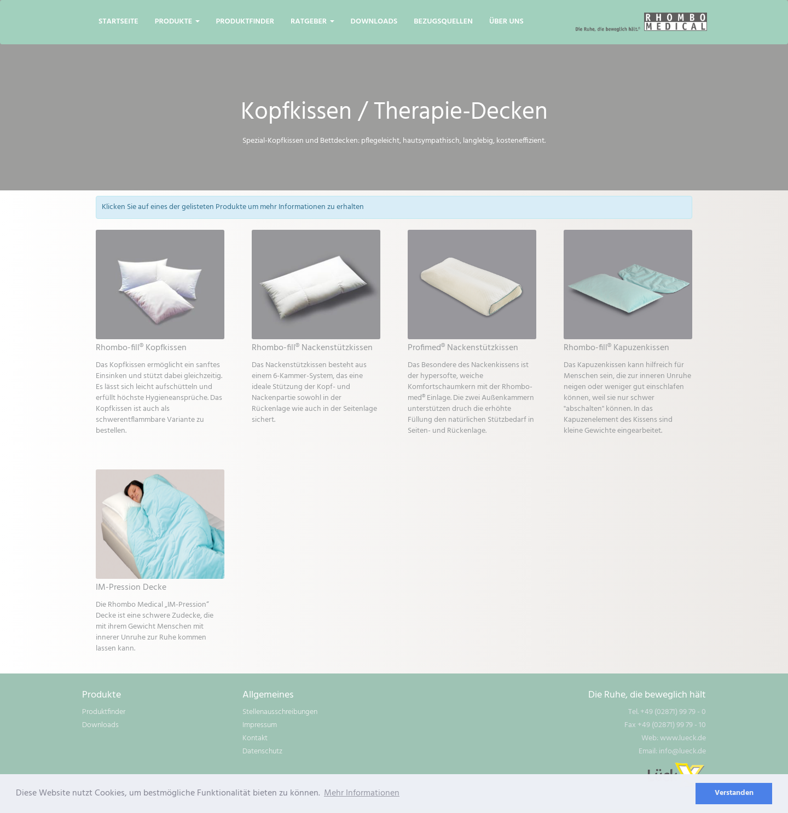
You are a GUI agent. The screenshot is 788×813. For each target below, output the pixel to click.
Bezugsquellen (443, 21)
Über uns (506, 21)
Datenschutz (262, 751)
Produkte (177, 21)
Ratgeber (312, 21)
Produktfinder (245, 21)
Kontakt (255, 738)
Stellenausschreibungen (279, 712)
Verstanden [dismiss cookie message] (734, 793)
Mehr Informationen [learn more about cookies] (361, 793)
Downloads (374, 21)
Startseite (118, 21)
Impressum (259, 725)
